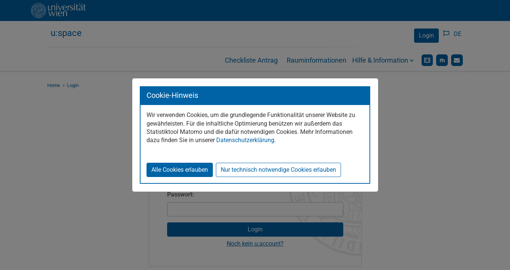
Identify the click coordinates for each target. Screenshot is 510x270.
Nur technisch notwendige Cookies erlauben (278, 169)
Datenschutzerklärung (245, 140)
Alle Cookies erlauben (179, 169)
